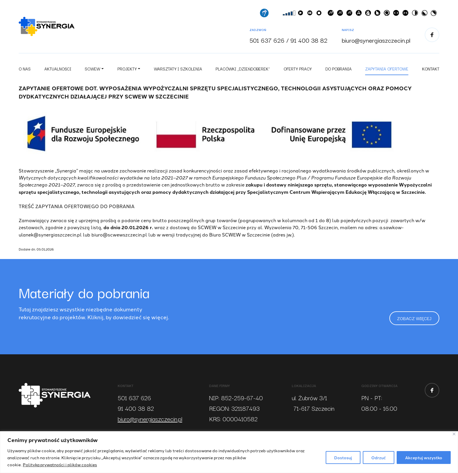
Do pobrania (338, 71)
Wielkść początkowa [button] (350, 15)
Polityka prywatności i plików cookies (60, 464)
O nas (25, 71)
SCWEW (92, 71)
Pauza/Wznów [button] (310, 15)
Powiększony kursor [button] (378, 15)
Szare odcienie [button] (369, 15)
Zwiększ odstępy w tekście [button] (397, 15)
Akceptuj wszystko (423, 457)
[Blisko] (454, 434)
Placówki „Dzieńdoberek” (243, 71)
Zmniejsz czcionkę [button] (341, 15)
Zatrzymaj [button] (320, 15)
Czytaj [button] (301, 15)
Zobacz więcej (412, 319)
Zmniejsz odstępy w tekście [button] (406, 15)
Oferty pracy (298, 71)
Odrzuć (378, 457)
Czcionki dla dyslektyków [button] (360, 15)
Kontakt (430, 71)
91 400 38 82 (308, 41)
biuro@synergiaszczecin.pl (376, 41)
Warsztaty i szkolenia (178, 71)
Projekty (127, 71)
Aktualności (57, 71)
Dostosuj (343, 457)
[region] (229, 452)
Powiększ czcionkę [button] (331, 15)
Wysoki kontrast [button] (416, 15)
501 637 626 (266, 41)
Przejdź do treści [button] (388, 15)
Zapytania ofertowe (386, 71)
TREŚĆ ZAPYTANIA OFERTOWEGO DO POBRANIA (77, 208)
